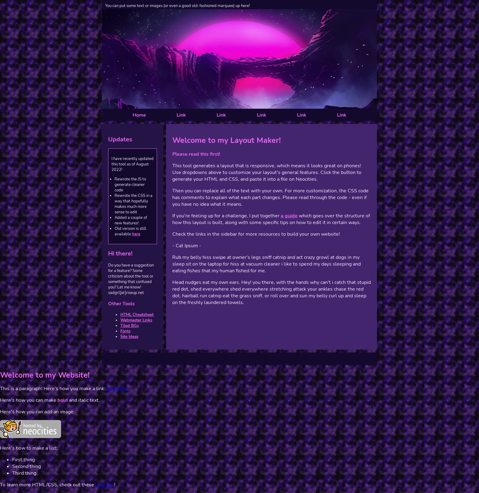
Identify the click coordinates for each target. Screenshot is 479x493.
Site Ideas (129, 336)
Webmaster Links (136, 320)
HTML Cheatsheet (137, 314)
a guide (289, 215)
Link (181, 115)
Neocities (117, 388)
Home (139, 115)
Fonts (125, 331)
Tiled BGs (129, 325)
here (136, 234)
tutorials (104, 484)
